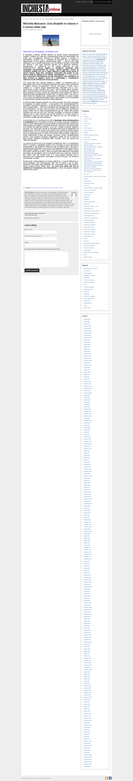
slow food (85, 98)
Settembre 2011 (88, 725)
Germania (85, 74)
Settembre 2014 (88, 642)
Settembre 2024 (88, 365)
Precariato (86, 241)
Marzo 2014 (87, 655)
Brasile (84, 62)
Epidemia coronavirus (89, 152)
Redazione (25, 29)
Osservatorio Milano (89, 220)
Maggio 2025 (87, 347)
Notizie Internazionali (89, 298)
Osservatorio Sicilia (88, 227)
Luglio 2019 (87, 508)
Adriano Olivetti (95, 54)
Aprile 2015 (86, 626)
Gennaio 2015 (87, 632)
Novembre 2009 (88, 757)
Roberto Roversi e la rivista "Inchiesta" (93, 165)
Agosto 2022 (87, 423)
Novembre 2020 (88, 471)
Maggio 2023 (87, 402)
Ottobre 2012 (87, 695)
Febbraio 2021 (87, 464)
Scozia (89, 96)
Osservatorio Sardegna (89, 225)
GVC (85, 284)
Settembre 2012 (88, 697)
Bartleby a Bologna (88, 145)
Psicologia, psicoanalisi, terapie (91, 243)
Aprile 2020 (86, 487)
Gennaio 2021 (87, 466)
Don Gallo (97, 67)
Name (28, 229)
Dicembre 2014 (87, 635)
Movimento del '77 (88, 87)
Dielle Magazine (88, 273)
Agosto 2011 (87, 727)
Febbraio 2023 (87, 409)
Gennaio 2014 (87, 660)
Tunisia (100, 101)
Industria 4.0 (96, 78)
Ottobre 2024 (87, 363)
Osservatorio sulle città (89, 234)
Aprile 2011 (86, 736)
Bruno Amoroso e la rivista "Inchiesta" (93, 147)
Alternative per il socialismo (90, 268)
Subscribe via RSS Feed (33, 218)
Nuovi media (87, 204)
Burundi (89, 62)
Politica (100, 92)
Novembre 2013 (88, 665)
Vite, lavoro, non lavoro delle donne (92, 168)
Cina (101, 62)
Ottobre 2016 (87, 584)
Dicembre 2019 (87, 496)
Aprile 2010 (86, 752)
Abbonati (84, 1)
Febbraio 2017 (87, 575)
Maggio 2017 (87, 568)
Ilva (87, 78)
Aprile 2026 (86, 321)
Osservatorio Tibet (55, 14)
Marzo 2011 (87, 738)
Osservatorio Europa (89, 215)
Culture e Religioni (88, 130)
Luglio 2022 (87, 425)
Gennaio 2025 (87, 356)
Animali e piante (88, 119)
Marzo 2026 (87, 323)
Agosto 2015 (87, 616)
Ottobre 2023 (87, 390)
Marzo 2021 (87, 462)
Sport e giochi (87, 250)
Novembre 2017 (88, 554)
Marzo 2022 (87, 434)
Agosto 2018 (87, 533)
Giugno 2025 (87, 344)
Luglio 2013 (87, 674)
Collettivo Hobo (99, 63)
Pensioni (85, 92)
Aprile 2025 (86, 349)
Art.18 (101, 56)
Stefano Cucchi (98, 98)
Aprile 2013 (86, 681)
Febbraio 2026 (87, 326)
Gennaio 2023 (87, 411)
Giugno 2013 (87, 676)
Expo (101, 70)
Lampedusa (96, 81)
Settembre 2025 (88, 337)
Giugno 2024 (87, 372)
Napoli (84, 88)
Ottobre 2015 (87, 612)
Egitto (96, 69)
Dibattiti (29, 14)
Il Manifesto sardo (88, 289)
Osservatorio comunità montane (92, 211)
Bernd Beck (92, 60)
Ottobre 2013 (87, 667)
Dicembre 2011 (87, 718)
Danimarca (85, 67)
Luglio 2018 (87, 536)
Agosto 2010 (87, 748)
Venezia (90, 103)
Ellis (93, 70)
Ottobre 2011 (87, 722)
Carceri (85, 125)
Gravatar (57, 249)
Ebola (92, 69)
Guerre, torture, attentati (90, 190)
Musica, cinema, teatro (89, 201)
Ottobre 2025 (87, 335)
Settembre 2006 (88, 764)
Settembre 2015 (88, 614)
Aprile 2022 (86, 432)
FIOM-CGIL (87, 277)
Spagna (91, 98)
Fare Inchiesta (46, 14)
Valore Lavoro (87, 307)
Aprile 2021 (86, 460)
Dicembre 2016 (87, 579)
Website (27, 242)
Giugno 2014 (87, 649)
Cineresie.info (87, 271)
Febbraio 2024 (87, 381)
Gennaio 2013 (87, 688)
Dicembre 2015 (87, 607)
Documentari (87, 137)
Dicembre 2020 (87, 469)
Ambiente (86, 116)
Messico (101, 85)
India (90, 78)
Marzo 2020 (87, 489)
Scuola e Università (49, 187)
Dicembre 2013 (87, 662)
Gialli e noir (86, 185)
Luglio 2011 (87, 729)
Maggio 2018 (87, 540)
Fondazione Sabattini (89, 282)
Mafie (104, 83)
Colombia (85, 65)
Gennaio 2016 (87, 605)
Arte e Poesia (87, 123)
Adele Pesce (86, 54)
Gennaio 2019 (87, 522)
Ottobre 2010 (87, 743)
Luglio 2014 (87, 646)
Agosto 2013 (87, 672)
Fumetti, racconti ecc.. (89, 183)
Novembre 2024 (88, 360)
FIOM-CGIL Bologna (89, 280)
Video (34, 14)
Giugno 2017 (87, 566)
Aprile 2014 (86, 653)
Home (30, 19)
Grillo (90, 76)
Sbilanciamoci (87, 300)
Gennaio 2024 (87, 383)
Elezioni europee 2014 (89, 148)
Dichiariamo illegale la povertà (91, 135)
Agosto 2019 (87, 506)
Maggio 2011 (87, 734)
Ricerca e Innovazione (89, 245)
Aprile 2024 (86, 376)
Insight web (86, 294)
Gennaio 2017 (87, 577)
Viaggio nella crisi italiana (90, 166)
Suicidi (106, 98)
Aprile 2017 (86, 570)
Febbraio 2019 (87, 519)
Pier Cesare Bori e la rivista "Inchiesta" (93, 162)
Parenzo (93, 90)
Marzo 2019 (87, 517)
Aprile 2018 (86, 543)
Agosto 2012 (87, 699)
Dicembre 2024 (87, 358)
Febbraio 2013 (87, 685)
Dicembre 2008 (87, 762)
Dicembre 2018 (87, 524)
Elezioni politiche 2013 (89, 150)
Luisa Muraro (97, 83)
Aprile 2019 (86, 515)
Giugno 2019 (87, 510)
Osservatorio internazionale (90, 218)
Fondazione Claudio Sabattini (91, 153)
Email (33, 236)
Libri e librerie (87, 195)
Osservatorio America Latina (91, 206)
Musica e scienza (88, 157)
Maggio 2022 (87, 430)
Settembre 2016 (88, 586)
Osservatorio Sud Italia (89, 231)
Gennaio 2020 (87, 494)
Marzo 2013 (87, 683)
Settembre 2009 (88, 759)
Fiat (104, 70)
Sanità (84, 96)
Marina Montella (87, 85)
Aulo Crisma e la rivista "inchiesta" (92, 143)
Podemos (94, 92)
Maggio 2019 (87, 513)
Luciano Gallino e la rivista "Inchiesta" (93, 155)
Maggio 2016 (87, 596)
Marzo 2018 (87, 545)
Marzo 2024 (87, 379)
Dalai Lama (102, 65)
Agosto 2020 (87, 478)
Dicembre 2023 (87, 386)
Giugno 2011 (87, 732)
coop (90, 65)
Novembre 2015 (88, 609)
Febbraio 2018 (87, 547)
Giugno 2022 (87, 427)
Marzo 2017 (87, 572)
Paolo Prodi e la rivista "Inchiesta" (92, 158)
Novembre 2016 (88, 582)
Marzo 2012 (87, 711)
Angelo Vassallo (87, 56)
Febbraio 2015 (87, 630)
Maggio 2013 (87, 679)
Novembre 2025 (88, 333)
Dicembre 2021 (87, 441)
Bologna (101, 59)
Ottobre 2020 (87, 473)
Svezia (84, 99)
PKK (89, 92)
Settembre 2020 (88, 476)
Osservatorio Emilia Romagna (91, 213)
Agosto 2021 (87, 450)
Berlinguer (85, 60)
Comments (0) (39, 29)
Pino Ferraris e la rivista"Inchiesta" (92, 163)
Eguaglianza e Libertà (89, 275)
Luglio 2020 (87, 480)
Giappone (92, 74)
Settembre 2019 (88, 503)
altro (85, 114)
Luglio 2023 (87, 397)
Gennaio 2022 (87, 439)
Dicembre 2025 (87, 330)
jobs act (105, 78)
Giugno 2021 (87, 455)
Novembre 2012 (88, 692)
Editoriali (39, 14)
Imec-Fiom (86, 291)
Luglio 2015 (87, 619)
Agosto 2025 (87, 340)
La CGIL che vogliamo (89, 296)
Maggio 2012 (87, 706)
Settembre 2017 (88, 559)
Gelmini (98, 72)
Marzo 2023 (87, 406)
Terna (88, 99)
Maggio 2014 (87, 651)
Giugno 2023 (87, 400)
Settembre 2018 (88, 531)
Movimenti (86, 199)
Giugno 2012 (87, 704)
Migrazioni (86, 197)
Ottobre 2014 (87, 639)
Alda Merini (103, 54)
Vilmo (95, 103)
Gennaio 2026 (87, 328)
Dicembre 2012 (87, 690)
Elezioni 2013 (102, 69)
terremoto (94, 99)
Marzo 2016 (87, 600)
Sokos (85, 305)
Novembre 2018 (88, 526)
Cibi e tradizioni (87, 128)
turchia (105, 101)
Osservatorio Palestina (89, 222)
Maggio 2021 (87, 457)
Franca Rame (91, 72)
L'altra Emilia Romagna (94, 79)
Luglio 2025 (87, 342)
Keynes (84, 79)
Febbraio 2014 (87, 658)
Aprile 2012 (86, 709)
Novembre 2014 (88, 637)
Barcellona (90, 58)
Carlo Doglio (96, 62)
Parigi (98, 90)
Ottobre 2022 (87, 418)
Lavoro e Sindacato (88, 192)
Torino (89, 101)
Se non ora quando (97, 96)
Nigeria (89, 88)
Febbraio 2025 (87, 353)
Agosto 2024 (87, 367)
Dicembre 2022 (87, 413)
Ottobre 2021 (87, 446)
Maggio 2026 (87, 319)
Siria (105, 96)
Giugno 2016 (87, 593)
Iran (101, 78)
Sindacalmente (87, 303)
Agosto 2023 (87, 395)
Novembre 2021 (88, 443)
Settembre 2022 (88, 420)
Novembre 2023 (88, 388)
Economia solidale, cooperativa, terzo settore (95, 176)
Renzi (100, 94)
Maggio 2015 (87, 623)
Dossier (23, 14)
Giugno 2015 (87, 621)
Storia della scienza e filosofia (91, 252)
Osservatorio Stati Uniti (89, 229)
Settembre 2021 (88, 448)
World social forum (88, 171)
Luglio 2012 (87, 702)
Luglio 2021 (87, 453)
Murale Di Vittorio (99, 87)
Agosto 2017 (87, 561)
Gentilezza (104, 72)
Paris (102, 90)
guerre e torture (96, 76)
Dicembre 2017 (87, 552)
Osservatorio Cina (88, 208)
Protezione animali (92, 94)
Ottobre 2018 (87, 529)
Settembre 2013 (88, 669)
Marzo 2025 (87, 351)
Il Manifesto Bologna (89, 287)
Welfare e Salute (58, 187)
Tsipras (94, 101)
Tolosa (84, 101)
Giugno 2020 (87, 483)
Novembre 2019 (88, 499)
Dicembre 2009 (87, 755)
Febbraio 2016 (87, 602)
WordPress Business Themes (44, 778)
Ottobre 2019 (87, 501)
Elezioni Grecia (87, 70)
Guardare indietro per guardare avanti (93, 188)
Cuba (93, 65)
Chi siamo (78, 1)
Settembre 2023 (88, 393)
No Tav (94, 88)
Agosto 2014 (87, 644)
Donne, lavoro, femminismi (39, 19)
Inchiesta (24, 778)
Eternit (97, 70)
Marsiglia (96, 85)
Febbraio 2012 (87, 713)
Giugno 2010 (87, 750)
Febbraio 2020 (87, 492)
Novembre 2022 (88, 416)
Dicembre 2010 (87, 741)
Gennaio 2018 (87, 549)
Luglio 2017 (87, 563)
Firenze (84, 72)
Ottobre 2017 (87, 556)
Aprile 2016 (86, 598)
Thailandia (100, 99)
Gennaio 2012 (87, 715)
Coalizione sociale (88, 63)
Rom (104, 94)
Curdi (97, 65)
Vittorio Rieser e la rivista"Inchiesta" (92, 170)
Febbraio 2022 (87, 436)
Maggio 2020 (87, 485)
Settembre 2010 (88, 745)
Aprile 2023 (86, 404)
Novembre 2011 (88, 720)
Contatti (90, 1)
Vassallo (85, 103)
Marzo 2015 (87, 628)
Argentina (96, 56)
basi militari (97, 58)
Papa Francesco (88, 160)
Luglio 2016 (87, 591)
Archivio (86, 121)
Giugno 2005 (87, 766)
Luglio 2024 (87, 370)
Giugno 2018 (87, 538)
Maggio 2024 (87, 374)
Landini (102, 81)
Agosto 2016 (87, 589)
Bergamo (104, 58)
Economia (86, 174)
